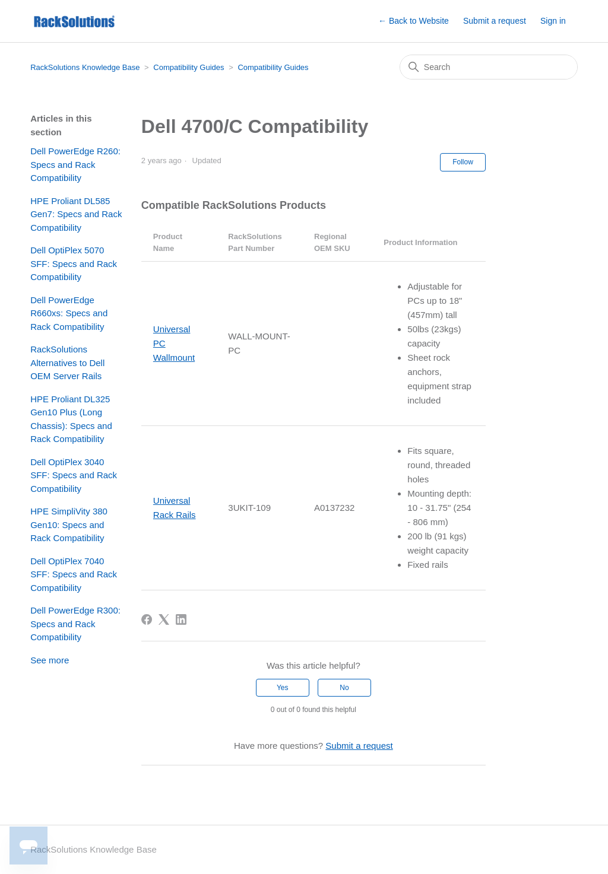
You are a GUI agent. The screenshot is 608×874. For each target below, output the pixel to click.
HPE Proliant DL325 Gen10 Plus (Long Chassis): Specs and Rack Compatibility (71, 419)
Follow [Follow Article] (462, 162)
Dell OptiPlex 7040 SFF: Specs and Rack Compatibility (73, 574)
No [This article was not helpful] (344, 688)
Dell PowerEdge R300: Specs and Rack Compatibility (75, 623)
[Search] (488, 67)
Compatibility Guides (188, 67)
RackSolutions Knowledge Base (85, 67)
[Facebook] (146, 619)
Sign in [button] (553, 21)
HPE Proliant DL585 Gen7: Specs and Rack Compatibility (76, 214)
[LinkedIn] (181, 619)
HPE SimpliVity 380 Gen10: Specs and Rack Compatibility (68, 524)
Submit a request (494, 21)
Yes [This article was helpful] (283, 688)
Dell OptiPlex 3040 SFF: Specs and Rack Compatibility (73, 475)
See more (49, 660)
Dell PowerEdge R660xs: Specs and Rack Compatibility (68, 313)
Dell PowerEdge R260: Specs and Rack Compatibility (75, 164)
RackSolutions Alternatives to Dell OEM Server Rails (67, 362)
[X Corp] (164, 619)
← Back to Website (413, 21)
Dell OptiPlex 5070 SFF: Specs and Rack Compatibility (73, 263)
